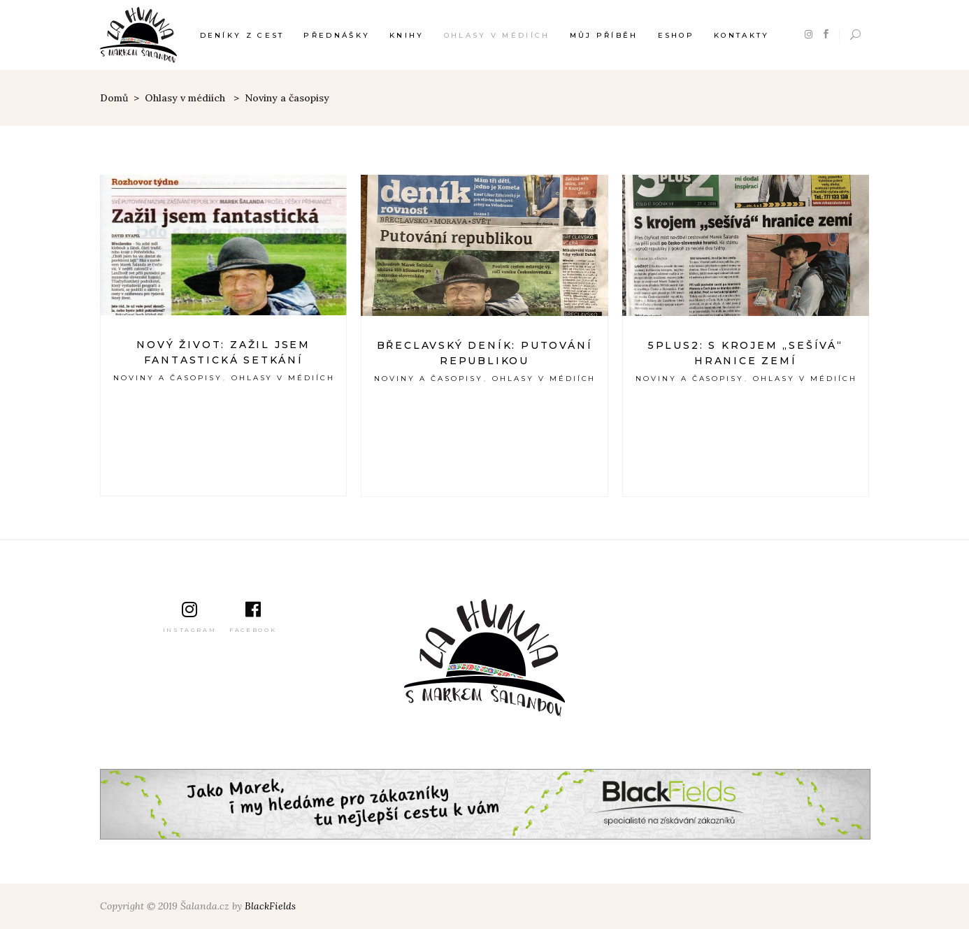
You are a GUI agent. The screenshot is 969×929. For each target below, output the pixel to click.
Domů (114, 98)
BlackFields (270, 906)
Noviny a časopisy (167, 377)
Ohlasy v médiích (185, 98)
